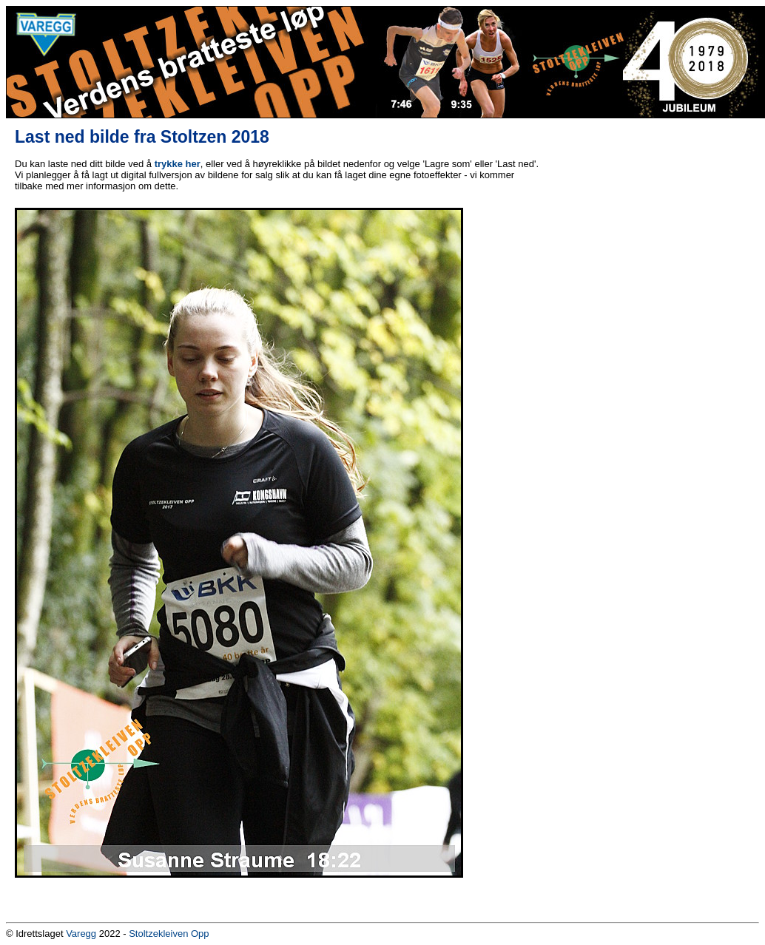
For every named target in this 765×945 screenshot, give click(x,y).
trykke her (177, 163)
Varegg (81, 933)
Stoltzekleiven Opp (169, 933)
